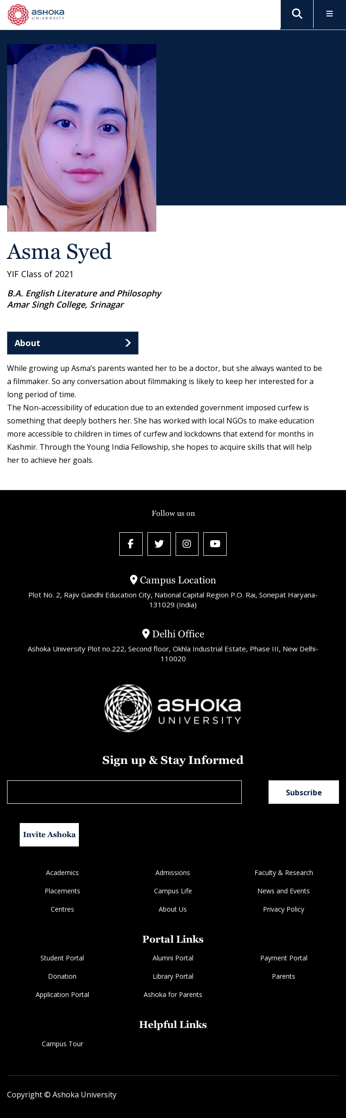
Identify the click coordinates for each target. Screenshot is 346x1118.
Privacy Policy (283, 909)
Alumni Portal (173, 958)
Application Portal (62, 994)
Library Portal (173, 976)
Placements (62, 890)
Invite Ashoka (49, 834)
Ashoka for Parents (173, 994)
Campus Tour (62, 1043)
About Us (173, 909)
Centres (62, 909)
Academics (62, 872)
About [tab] (27, 342)
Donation (62, 976)
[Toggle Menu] (330, 14)
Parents (283, 976)
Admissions (172, 872)
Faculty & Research (283, 872)
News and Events (283, 890)
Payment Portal (284, 958)
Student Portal (62, 958)
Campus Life (173, 890)
